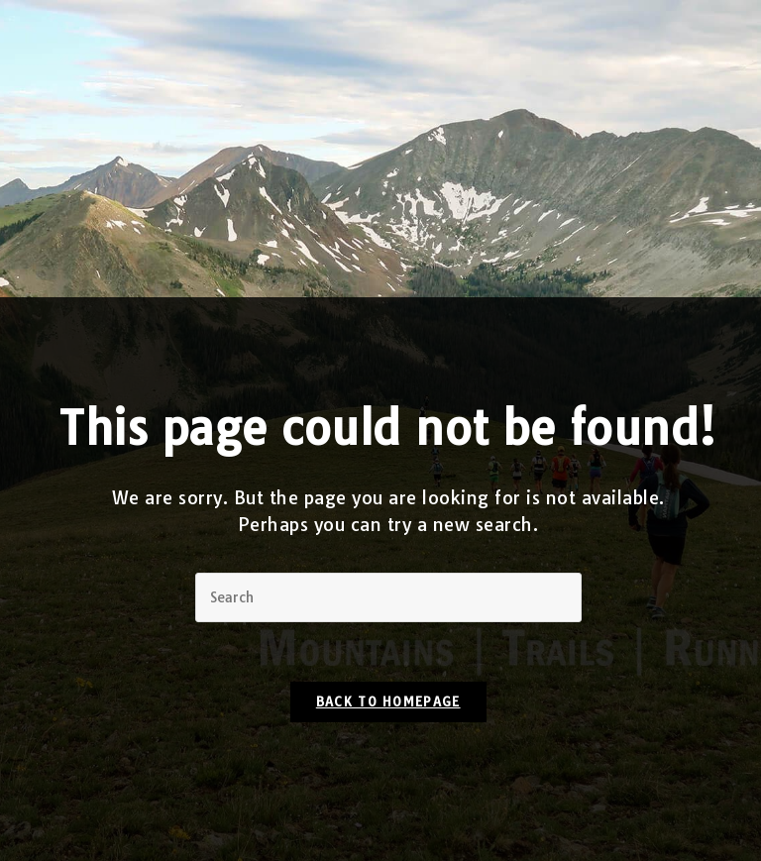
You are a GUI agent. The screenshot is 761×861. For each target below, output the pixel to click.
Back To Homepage (388, 701)
